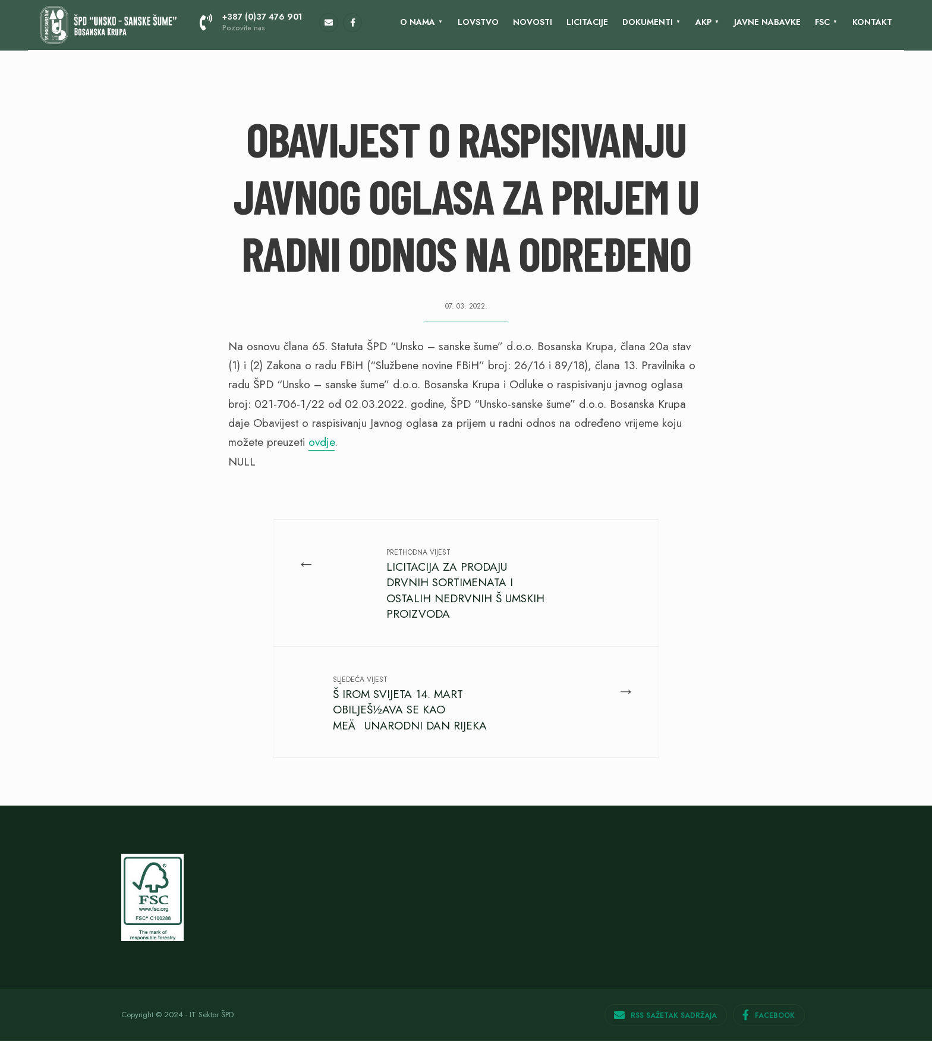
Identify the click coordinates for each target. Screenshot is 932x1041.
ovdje (321, 442)
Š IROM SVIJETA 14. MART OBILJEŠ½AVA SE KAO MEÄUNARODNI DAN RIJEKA (410, 704)
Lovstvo (478, 22)
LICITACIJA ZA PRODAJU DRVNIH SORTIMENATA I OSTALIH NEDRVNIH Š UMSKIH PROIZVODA (465, 584)
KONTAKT (872, 22)
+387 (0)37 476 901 (251, 22)
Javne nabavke (767, 22)
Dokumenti (647, 22)
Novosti (532, 22)
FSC (822, 22)
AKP (703, 22)
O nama (417, 22)
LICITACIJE (587, 22)
